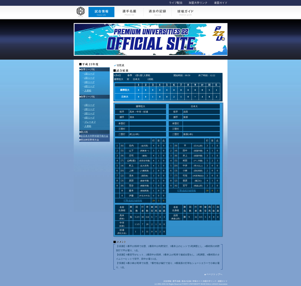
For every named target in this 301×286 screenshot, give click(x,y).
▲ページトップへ (213, 274)
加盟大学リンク (198, 2)
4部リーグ (89, 86)
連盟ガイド (220, 2)
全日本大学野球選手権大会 (94, 136)
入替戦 (87, 90)
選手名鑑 (176, 281)
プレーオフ (90, 122)
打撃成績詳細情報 (133, 200)
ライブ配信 (175, 2)
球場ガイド (197, 281)
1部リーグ (89, 73)
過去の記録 (186, 281)
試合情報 (167, 281)
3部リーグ (89, 82)
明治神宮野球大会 (90, 139)
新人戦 (84, 132)
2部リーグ (89, 78)
